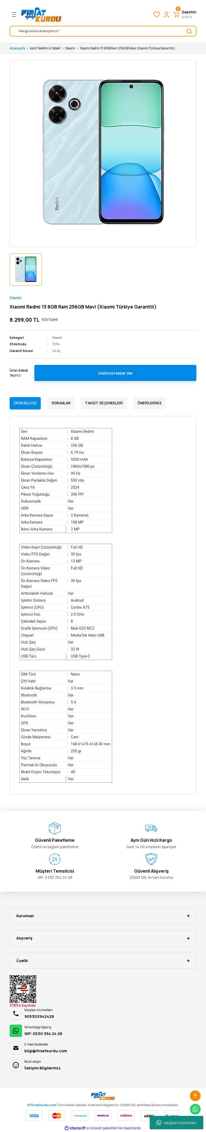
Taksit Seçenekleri (104, 403)
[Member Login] (166, 14)
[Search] (103, 31)
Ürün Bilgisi (25, 403)
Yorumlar (61, 403)
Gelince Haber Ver (115, 373)
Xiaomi (15, 297)
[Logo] (41, 14)
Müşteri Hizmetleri (176, 1123)
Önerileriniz (149, 403)
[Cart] (184, 14)
